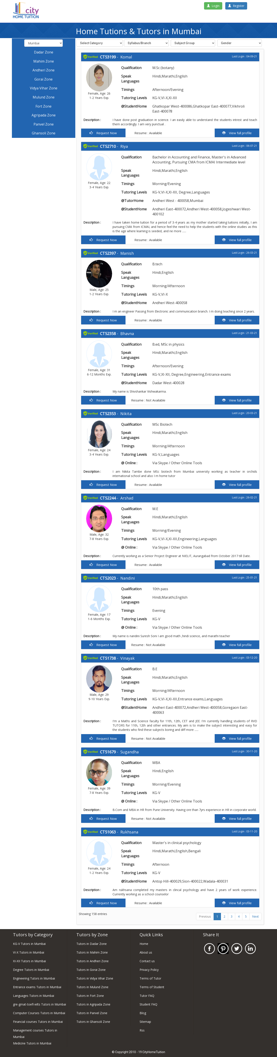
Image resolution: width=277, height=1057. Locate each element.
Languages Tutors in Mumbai (33, 996)
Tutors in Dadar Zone (91, 944)
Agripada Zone (44, 115)
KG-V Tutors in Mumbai (29, 944)
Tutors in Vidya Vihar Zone (94, 978)
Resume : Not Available (147, 400)
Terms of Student (152, 987)
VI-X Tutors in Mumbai (28, 952)
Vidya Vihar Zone (43, 88)
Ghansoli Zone (43, 133)
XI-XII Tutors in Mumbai (29, 961)
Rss (142, 1030)
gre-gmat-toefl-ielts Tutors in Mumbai (39, 1004)
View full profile (237, 133)
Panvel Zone (44, 124)
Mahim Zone (43, 61)
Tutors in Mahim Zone (92, 952)
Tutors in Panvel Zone (91, 1013)
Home (144, 944)
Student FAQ (148, 1004)
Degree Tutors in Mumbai (31, 970)
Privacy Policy (149, 970)
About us (146, 952)
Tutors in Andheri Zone (92, 961)
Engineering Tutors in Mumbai (34, 978)
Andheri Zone (43, 70)
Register (236, 6)
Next (255, 916)
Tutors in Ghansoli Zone (93, 1022)
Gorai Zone (43, 79)
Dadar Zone (43, 52)
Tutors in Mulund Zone (92, 987)
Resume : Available (148, 133)
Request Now (103, 133)
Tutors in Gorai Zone (91, 970)
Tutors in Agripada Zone (93, 1004)
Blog (143, 1013)
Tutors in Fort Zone (90, 996)
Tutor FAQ (147, 996)
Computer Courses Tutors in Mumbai (39, 1013)
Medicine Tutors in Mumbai (32, 1043)
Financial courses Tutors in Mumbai (38, 1022)
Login (213, 6)
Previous (205, 916)
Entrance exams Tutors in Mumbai (37, 987)
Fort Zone (43, 106)
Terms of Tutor (150, 978)
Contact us (147, 961)
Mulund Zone (44, 97)
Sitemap (145, 1022)
